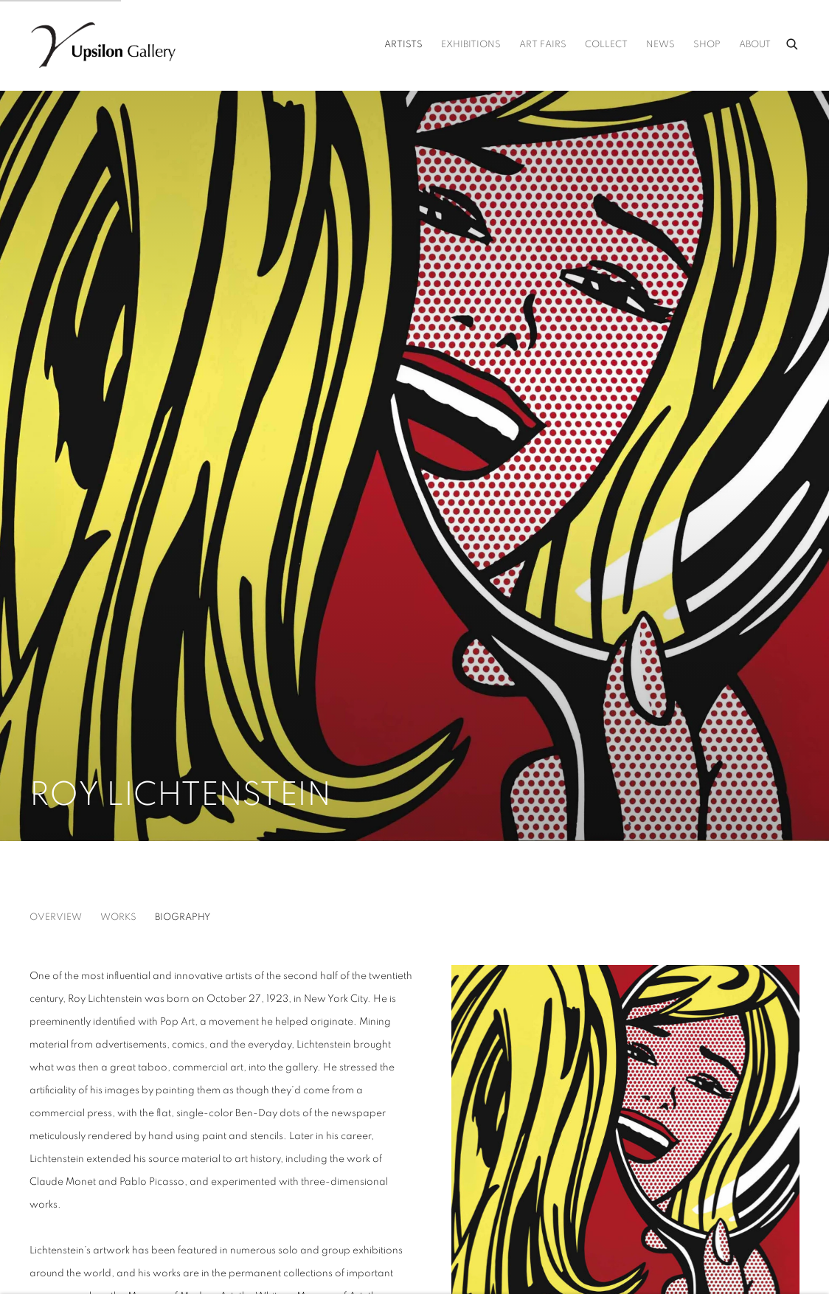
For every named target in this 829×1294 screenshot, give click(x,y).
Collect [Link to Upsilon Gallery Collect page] (606, 44)
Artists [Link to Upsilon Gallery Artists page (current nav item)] (403, 44)
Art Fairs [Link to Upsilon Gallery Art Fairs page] (542, 44)
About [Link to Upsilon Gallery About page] (755, 44)
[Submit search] (792, 42)
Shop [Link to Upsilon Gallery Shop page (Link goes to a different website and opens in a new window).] (707, 44)
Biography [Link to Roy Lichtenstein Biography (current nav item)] (182, 917)
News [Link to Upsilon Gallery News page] (660, 44)
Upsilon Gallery (103, 45)
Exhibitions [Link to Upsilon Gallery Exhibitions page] (471, 44)
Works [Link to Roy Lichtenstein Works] (118, 917)
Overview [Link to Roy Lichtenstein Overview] (56, 917)
